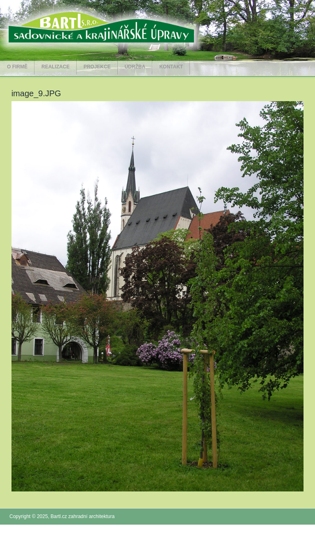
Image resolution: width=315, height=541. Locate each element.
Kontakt (171, 67)
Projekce (97, 67)
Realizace (55, 67)
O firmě (17, 67)
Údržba (135, 67)
